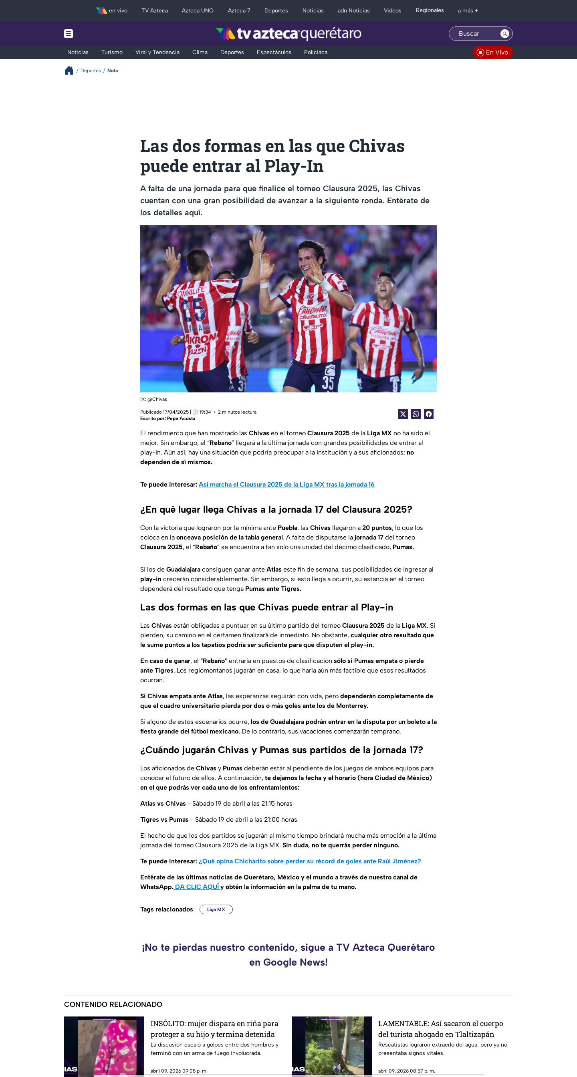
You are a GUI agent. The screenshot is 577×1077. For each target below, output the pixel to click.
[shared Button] (416, 414)
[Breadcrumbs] (72, 70)
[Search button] (504, 33)
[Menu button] (96, 33)
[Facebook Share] (429, 414)
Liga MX (216, 909)
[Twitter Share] (403, 414)
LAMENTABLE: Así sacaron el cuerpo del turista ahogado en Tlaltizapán (440, 1028)
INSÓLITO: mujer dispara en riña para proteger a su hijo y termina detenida (214, 1028)
